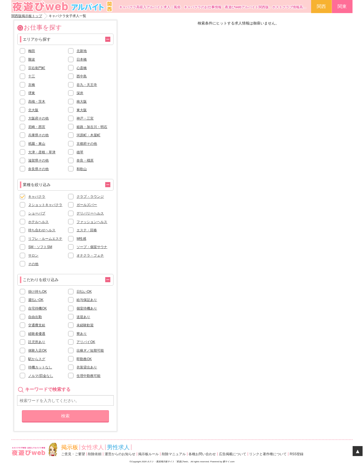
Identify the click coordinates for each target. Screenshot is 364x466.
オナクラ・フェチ (90, 255)
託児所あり (36, 342)
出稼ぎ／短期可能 (90, 350)
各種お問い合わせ (202, 454)
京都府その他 (86, 144)
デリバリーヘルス (90, 213)
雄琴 (79, 152)
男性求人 (118, 447)
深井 (79, 93)
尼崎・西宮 (36, 127)
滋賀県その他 (38, 160)
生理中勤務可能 (88, 376)
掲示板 (69, 447)
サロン (33, 255)
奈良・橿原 (85, 160)
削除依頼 (95, 454)
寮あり (81, 334)
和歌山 (81, 169)
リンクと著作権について (268, 454)
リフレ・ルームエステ (45, 239)
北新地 (81, 51)
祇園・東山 (36, 144)
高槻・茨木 (36, 102)
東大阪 (81, 110)
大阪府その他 (38, 118)
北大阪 (33, 110)
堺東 (31, 93)
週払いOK (35, 300)
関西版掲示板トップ (26, 16)
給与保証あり (86, 300)
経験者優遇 (36, 334)
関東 (342, 6)
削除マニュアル (174, 454)
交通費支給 (36, 325)
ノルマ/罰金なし (40, 376)
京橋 (31, 85)
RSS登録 (297, 454)
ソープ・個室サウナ (91, 247)
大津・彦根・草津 (41, 152)
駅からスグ (36, 359)
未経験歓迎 (85, 325)
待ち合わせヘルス (41, 230)
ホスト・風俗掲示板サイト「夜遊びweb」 (168, 461)
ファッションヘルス (91, 222)
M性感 (81, 239)
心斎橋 (81, 68)
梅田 (31, 51)
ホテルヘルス (38, 222)
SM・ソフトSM (40, 247)
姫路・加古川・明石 (91, 127)
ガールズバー (86, 205)
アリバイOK (85, 342)
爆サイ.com (228, 461)
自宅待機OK (37, 308)
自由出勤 (35, 317)
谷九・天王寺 (86, 85)
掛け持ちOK (37, 292)
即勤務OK (84, 359)
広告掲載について (232, 454)
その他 (33, 264)
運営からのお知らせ (120, 454)
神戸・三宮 (85, 118)
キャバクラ (36, 197)
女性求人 (92, 447)
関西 (321, 6)
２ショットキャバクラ (45, 205)
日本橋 (81, 59)
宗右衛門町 (36, 68)
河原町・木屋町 (88, 135)
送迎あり (83, 317)
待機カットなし (40, 367)
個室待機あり (86, 308)
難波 (31, 59)
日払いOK (84, 292)
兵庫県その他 (38, 135)
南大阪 (81, 102)
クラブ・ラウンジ (90, 197)
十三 (31, 76)
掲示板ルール (148, 454)
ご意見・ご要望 (73, 454)
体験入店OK (37, 350)
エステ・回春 (86, 230)
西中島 (81, 76)
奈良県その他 (38, 169)
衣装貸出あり (86, 367)
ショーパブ (36, 213)
